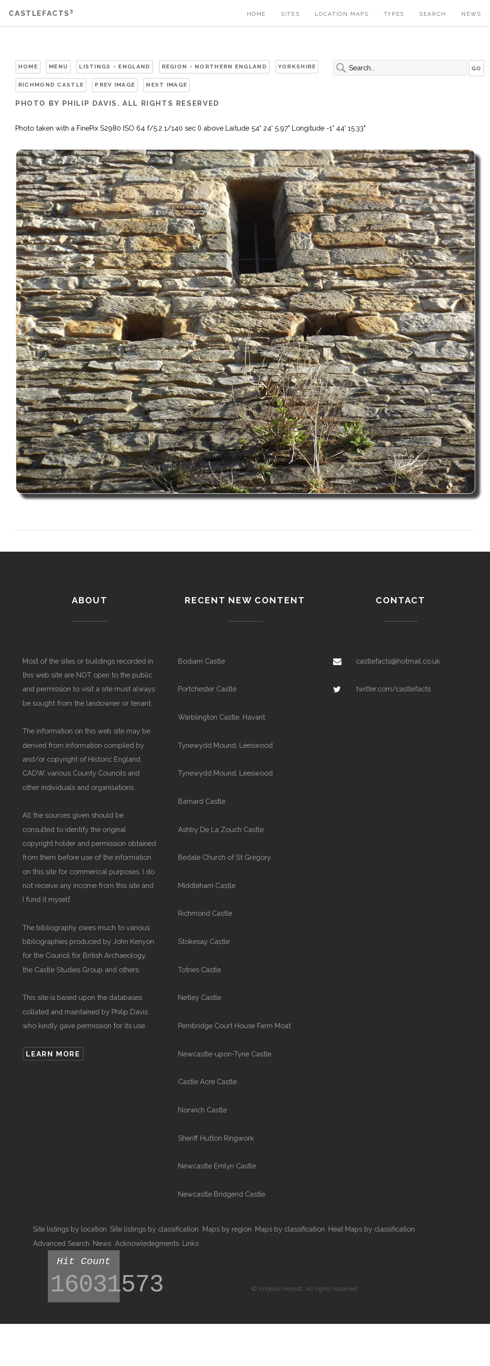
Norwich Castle (202, 1110)
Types (394, 14)
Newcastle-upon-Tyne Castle (224, 1054)
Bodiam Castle (201, 661)
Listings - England (114, 66)
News (471, 14)
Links (190, 1243)
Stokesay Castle (204, 941)
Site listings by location (70, 1229)
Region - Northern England (214, 66)
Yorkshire (297, 66)
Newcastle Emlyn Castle (217, 1166)
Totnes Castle (199, 970)
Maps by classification (290, 1229)
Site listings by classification (154, 1229)
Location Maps (342, 14)
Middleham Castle (206, 885)
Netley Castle (199, 997)
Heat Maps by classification (371, 1229)
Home (256, 14)
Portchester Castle (207, 689)
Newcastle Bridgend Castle (221, 1194)
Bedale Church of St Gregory (224, 857)
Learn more (53, 1054)
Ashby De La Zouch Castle (221, 829)
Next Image (166, 84)
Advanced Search (61, 1243)
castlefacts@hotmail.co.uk (398, 661)
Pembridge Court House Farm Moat (234, 1026)
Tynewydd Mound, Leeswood (225, 745)
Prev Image (115, 84)
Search (432, 14)
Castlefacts (41, 13)
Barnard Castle (201, 801)
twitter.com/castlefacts (393, 689)
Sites (290, 14)
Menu (58, 66)
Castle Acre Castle (207, 1081)
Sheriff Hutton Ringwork (216, 1138)
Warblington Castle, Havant (221, 717)
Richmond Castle (51, 84)
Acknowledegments (147, 1243)
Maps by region (227, 1229)
